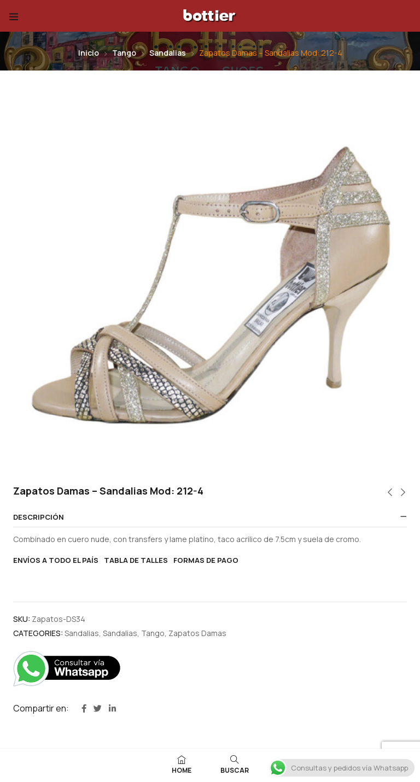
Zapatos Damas (197, 633)
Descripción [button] (38, 517)
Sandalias (167, 53)
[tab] (210, 517)
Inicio (88, 53)
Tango (124, 53)
